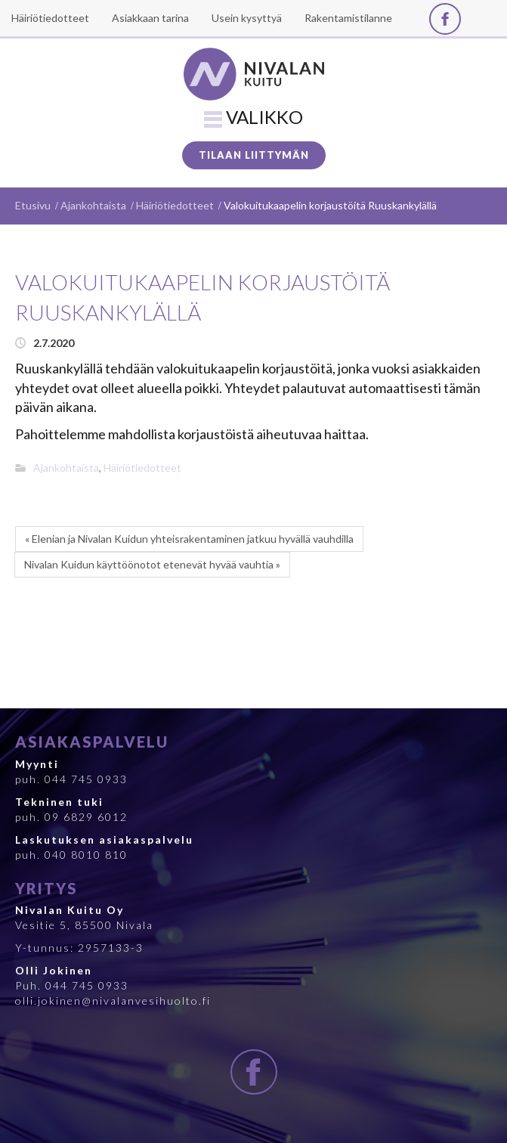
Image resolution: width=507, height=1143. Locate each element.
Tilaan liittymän (254, 155)
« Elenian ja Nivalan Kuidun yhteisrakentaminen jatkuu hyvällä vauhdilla (189, 538)
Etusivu (33, 205)
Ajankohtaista (93, 205)
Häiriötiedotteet (175, 205)
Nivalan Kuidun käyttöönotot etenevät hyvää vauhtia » (152, 564)
